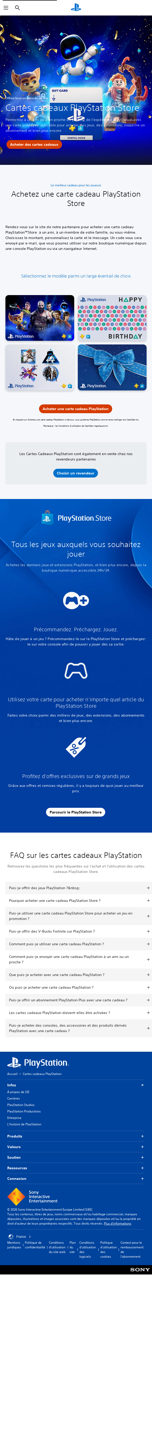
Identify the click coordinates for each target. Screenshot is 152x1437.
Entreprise (14, 1118)
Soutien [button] (76, 1157)
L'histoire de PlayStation (24, 1124)
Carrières (13, 1098)
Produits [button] (76, 1136)
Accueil (12, 1074)
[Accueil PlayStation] (76, 8)
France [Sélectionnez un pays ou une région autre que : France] (19, 1236)
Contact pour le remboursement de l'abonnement (131, 1249)
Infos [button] (76, 1085)
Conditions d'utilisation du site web (57, 1247)
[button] (75, 473)
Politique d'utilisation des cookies (108, 1249)
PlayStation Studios (21, 1105)
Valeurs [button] (76, 1146)
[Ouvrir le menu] (6, 8)
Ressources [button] (76, 1168)
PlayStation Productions (24, 1111)
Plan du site (73, 1247)
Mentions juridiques (14, 1244)
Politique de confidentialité (35, 1244)
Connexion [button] (76, 1178)
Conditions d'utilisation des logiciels (87, 1249)
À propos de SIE (18, 1092)
